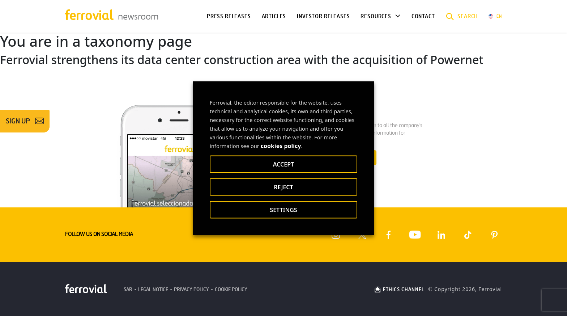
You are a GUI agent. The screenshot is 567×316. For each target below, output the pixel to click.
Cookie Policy (231, 289)
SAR (128, 289)
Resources (376, 16)
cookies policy (281, 145)
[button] (462, 16)
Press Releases (229, 16)
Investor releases (323, 16)
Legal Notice (153, 289)
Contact (423, 16)
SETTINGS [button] (283, 210)
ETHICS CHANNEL (399, 289)
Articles (274, 16)
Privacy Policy (191, 289)
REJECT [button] (283, 187)
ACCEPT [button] (283, 164)
